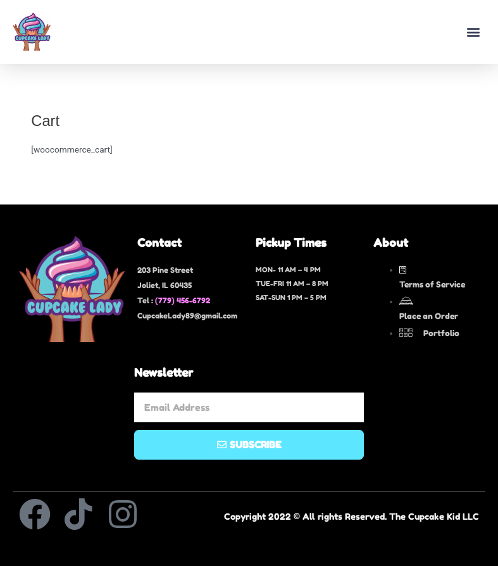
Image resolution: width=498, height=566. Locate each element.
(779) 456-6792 (182, 300)
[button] (473, 32)
